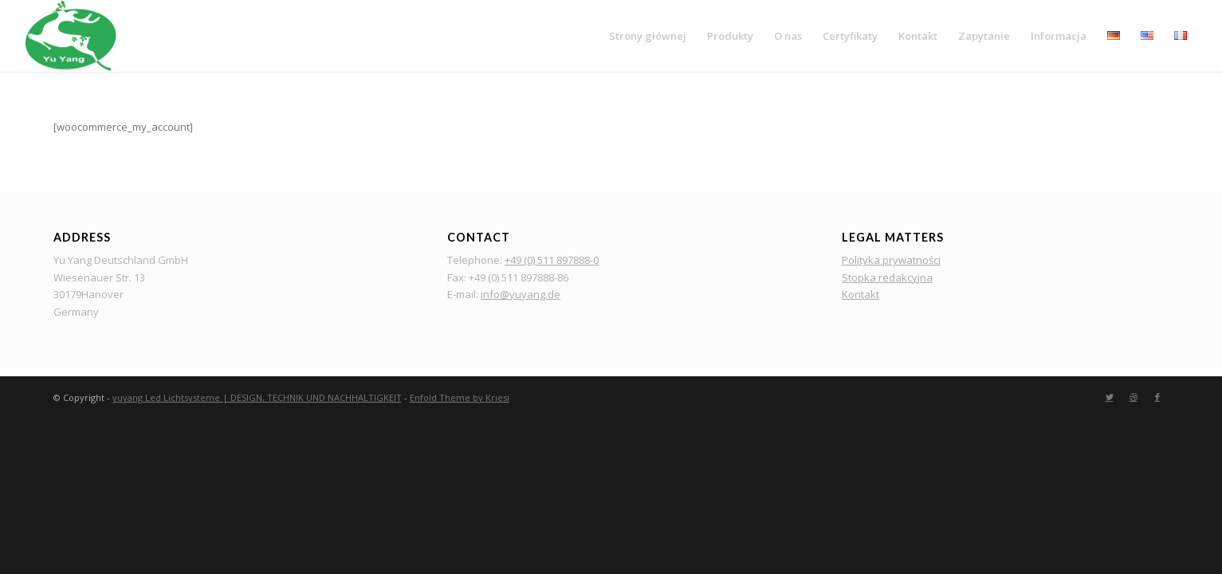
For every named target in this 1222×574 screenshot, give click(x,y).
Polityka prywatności (891, 260)
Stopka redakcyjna (887, 277)
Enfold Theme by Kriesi (459, 397)
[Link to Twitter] (1110, 397)
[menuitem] (648, 36)
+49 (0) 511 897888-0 (552, 260)
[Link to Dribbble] (1133, 397)
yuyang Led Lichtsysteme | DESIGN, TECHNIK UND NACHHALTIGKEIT (257, 397)
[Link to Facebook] (1157, 397)
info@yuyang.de (520, 294)
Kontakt (860, 294)
